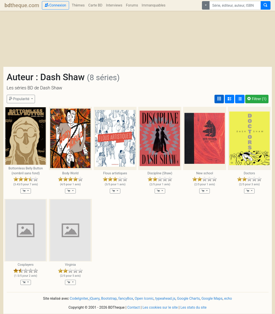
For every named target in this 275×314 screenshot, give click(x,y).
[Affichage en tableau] (240, 99)
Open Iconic (144, 298)
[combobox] (235, 5)
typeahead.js (165, 298)
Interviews (114, 5)
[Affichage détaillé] (229, 99)
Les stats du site (193, 307)
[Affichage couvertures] (219, 99)
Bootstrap (109, 298)
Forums (132, 5)
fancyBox (125, 298)
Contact (133, 307)
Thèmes (78, 5)
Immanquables (153, 5)
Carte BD (95, 5)
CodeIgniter (79, 298)
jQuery (95, 298)
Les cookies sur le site (160, 307)
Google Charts (188, 298)
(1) (256, 99)
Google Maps (212, 298)
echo (228, 298)
